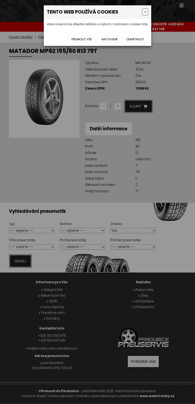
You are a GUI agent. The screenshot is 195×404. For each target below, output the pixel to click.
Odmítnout (135, 39)
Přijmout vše (82, 39)
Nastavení (109, 39)
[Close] (145, 11)
